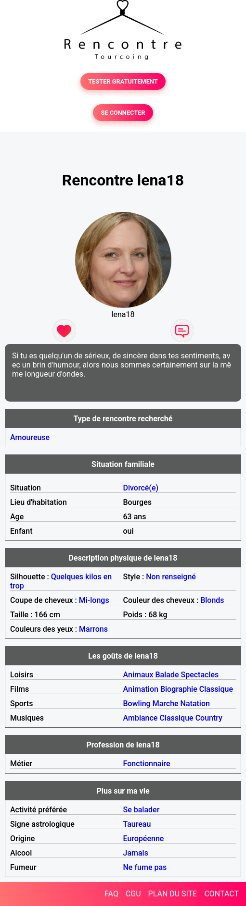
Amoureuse (30, 437)
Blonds (212, 600)
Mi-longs (94, 600)
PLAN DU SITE (172, 893)
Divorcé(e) (141, 487)
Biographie (178, 689)
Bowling (137, 703)
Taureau (137, 824)
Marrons (93, 629)
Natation (195, 703)
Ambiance (140, 717)
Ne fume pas (145, 867)
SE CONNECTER (123, 112)
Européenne (143, 838)
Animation (140, 689)
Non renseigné (171, 576)
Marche (166, 703)
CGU (133, 893)
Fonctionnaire (146, 763)
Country (208, 717)
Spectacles (200, 674)
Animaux (138, 674)
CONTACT (221, 893)
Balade (167, 674)
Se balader (141, 809)
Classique (216, 689)
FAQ (111, 893)
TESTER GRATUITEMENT (123, 81)
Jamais (135, 852)
